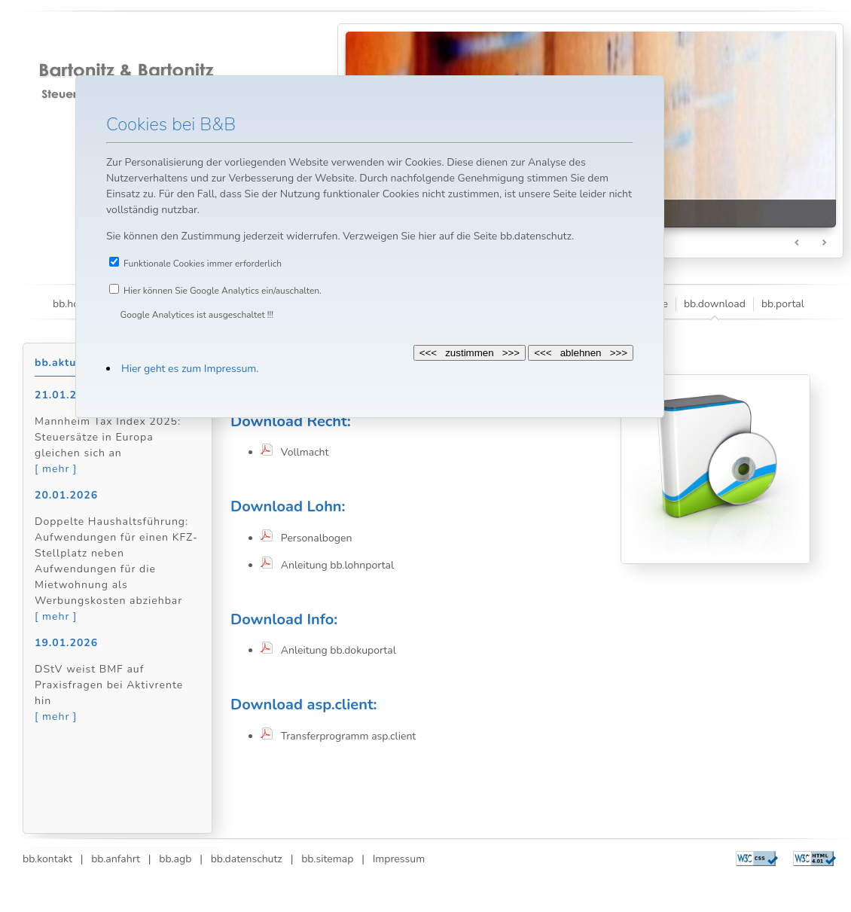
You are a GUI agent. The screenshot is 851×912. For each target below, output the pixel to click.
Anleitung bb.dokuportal (334, 650)
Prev (797, 243)
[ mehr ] (56, 469)
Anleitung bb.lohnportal (333, 565)
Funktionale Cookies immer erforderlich (203, 264)
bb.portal (782, 304)
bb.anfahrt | (117, 859)
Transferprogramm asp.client (344, 736)
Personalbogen (312, 538)
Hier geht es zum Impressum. (189, 368)
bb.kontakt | (53, 859)
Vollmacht (300, 452)
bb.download (715, 304)
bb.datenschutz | (248, 859)
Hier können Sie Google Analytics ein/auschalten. (223, 291)
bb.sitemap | (328, 859)
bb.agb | (177, 859)
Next (824, 243)
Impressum (394, 859)
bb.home (73, 304)
